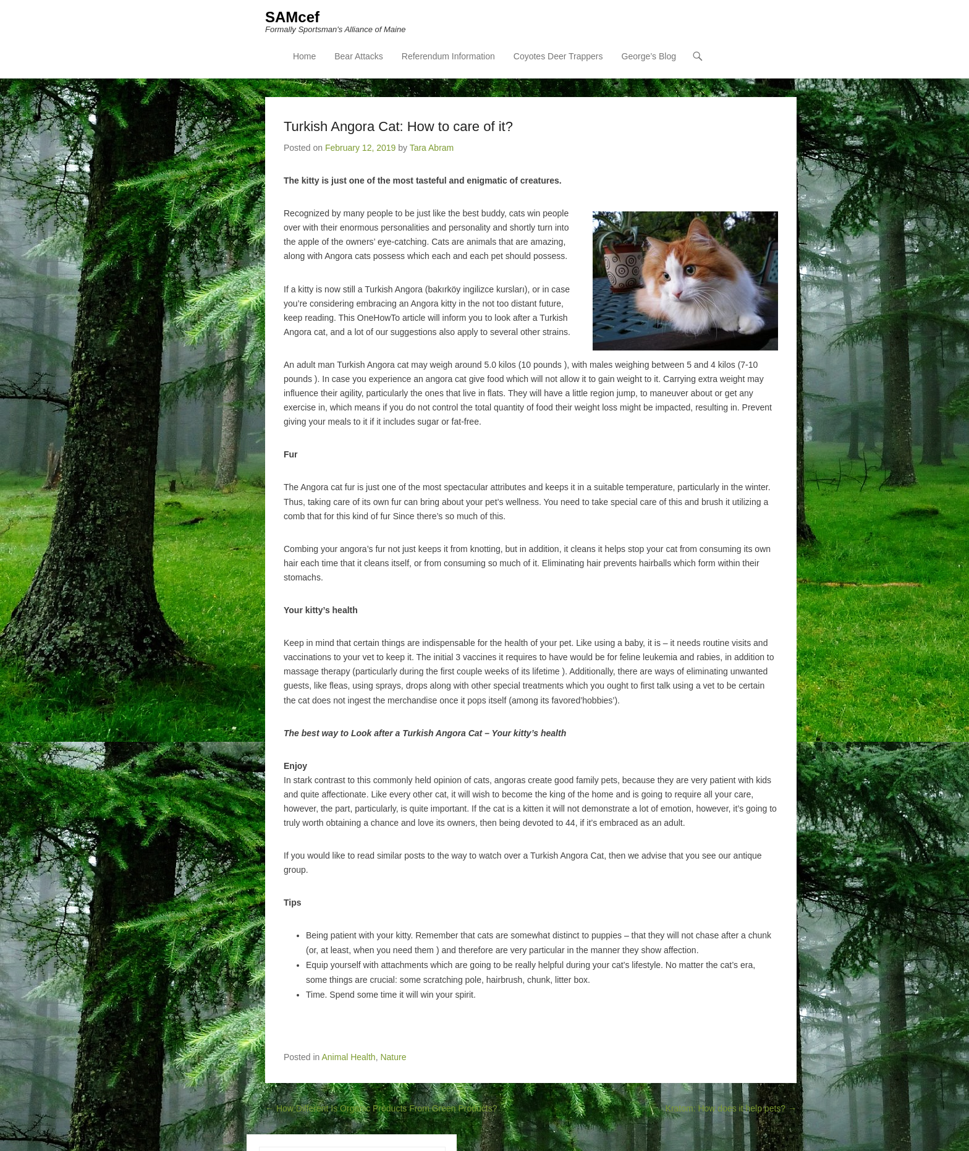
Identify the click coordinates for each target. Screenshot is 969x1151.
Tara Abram (432, 148)
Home (304, 56)
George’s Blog (649, 56)
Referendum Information (448, 56)
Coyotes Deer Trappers (558, 56)
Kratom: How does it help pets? (731, 1108)
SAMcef (292, 17)
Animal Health (349, 1057)
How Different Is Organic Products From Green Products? (381, 1108)
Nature (393, 1057)
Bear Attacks (358, 56)
